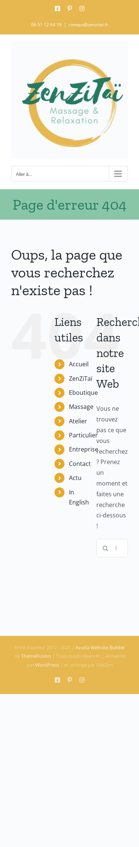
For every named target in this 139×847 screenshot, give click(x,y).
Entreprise (83, 449)
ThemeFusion (36, 656)
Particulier (83, 435)
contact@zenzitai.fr (88, 24)
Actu (75, 478)
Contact (80, 464)
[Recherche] (105, 548)
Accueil (79, 364)
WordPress (47, 664)
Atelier (78, 421)
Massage (81, 407)
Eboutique (83, 393)
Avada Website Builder (100, 647)
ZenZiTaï (80, 378)
